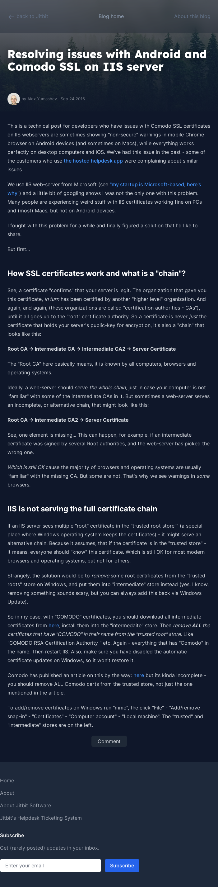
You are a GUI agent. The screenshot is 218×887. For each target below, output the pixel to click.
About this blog (192, 16)
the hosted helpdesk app (93, 161)
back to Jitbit (27, 17)
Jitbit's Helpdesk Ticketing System (41, 818)
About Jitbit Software (25, 805)
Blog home (111, 16)
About (7, 793)
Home (7, 780)
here (54, 625)
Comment (109, 741)
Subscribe (122, 865)
